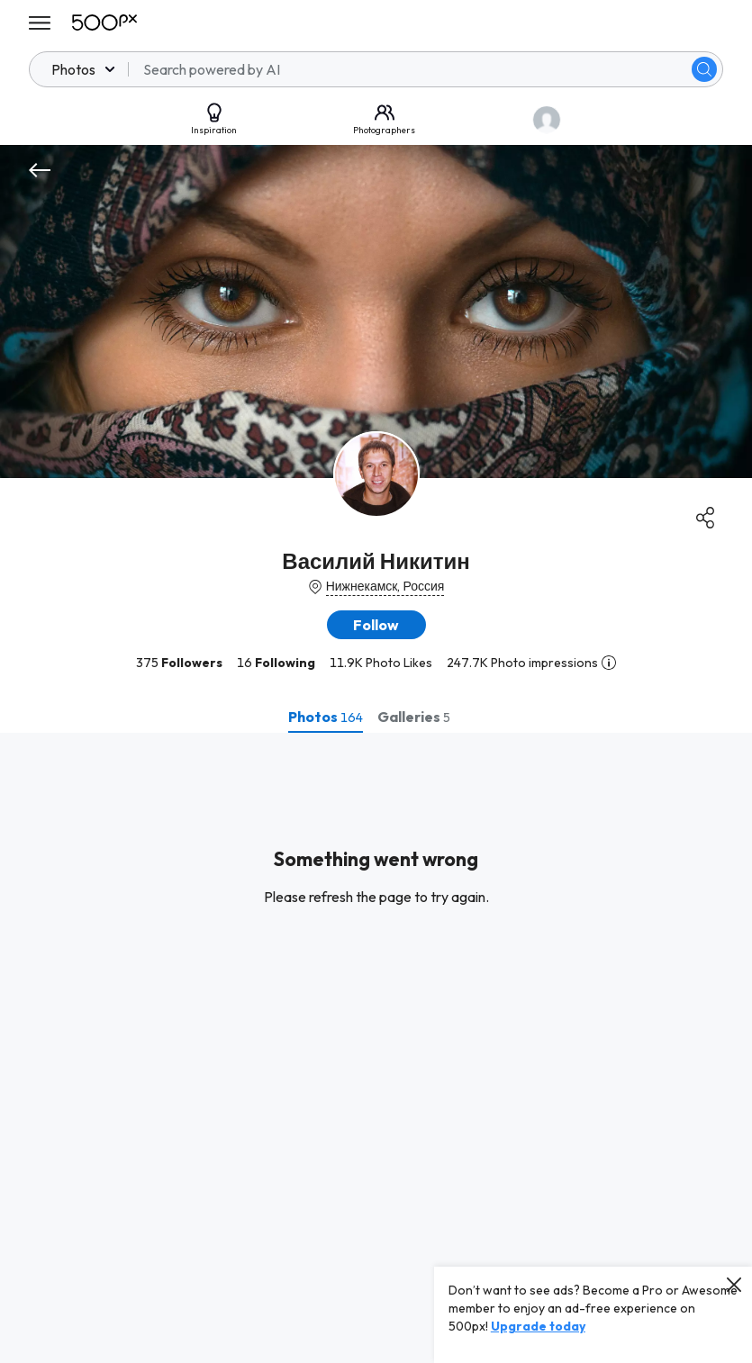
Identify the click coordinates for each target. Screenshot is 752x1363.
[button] (376, 624)
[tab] (325, 716)
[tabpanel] (376, 1048)
